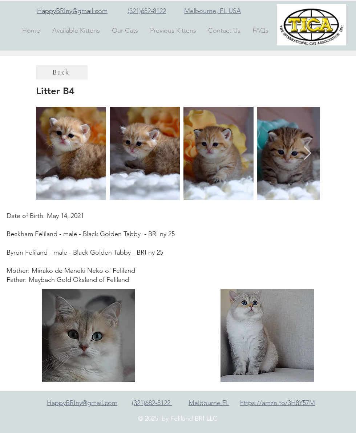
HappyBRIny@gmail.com (72, 11)
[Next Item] (307, 153)
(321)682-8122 (147, 11)
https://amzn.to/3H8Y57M (277, 403)
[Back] (62, 72)
